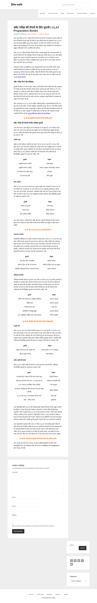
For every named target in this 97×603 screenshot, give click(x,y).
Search (72, 545)
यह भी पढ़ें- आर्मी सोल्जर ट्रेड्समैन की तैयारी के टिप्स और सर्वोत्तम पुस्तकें (38, 438)
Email (14, 506)
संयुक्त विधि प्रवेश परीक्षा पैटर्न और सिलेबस (40, 113)
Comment (15, 472)
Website (14, 515)
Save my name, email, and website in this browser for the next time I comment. (33, 526)
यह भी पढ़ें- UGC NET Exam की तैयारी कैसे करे (38, 229)
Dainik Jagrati (16, 5)
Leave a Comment (44, 34)
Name (14, 497)
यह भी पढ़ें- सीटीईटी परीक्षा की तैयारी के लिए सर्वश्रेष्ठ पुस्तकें (38, 321)
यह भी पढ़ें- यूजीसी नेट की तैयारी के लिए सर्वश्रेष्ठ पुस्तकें (38, 118)
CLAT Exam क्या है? (20, 77)
